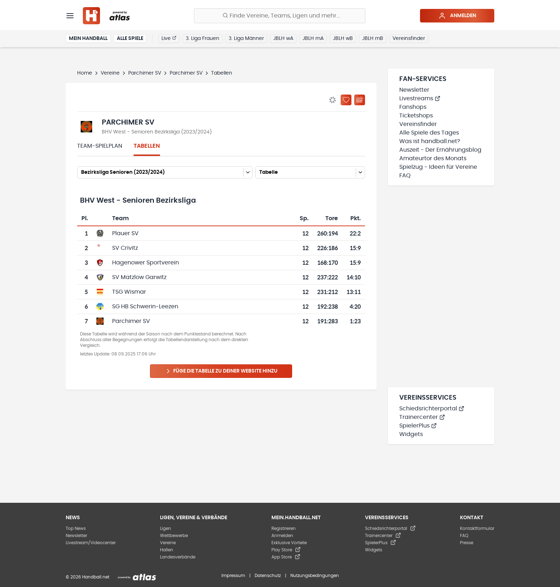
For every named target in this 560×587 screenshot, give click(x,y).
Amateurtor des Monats (432, 158)
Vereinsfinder (408, 38)
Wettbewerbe (174, 535)
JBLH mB (372, 38)
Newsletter (414, 90)
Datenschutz (268, 575)
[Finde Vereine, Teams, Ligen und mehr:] (279, 15)
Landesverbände (177, 557)
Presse (466, 543)
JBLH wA (283, 38)
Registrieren (283, 528)
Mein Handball (88, 38)
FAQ (405, 175)
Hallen (166, 550)
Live (168, 38)
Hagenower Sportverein (145, 262)
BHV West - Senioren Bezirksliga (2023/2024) (157, 132)
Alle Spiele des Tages (429, 133)
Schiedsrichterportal (431, 408)
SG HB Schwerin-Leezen (145, 306)
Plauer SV (125, 233)
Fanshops (412, 107)
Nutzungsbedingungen (314, 575)
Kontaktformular (477, 528)
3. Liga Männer (246, 38)
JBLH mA (313, 38)
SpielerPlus (418, 425)
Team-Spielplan (99, 146)
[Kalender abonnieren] (359, 100)
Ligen (165, 528)
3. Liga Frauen (202, 38)
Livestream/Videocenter (91, 543)
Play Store (286, 550)
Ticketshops (416, 115)
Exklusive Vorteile (289, 543)
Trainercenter (422, 417)
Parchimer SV (144, 73)
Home (84, 73)
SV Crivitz (125, 248)
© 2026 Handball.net (87, 577)
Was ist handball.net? (429, 141)
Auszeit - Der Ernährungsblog (440, 150)
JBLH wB (343, 38)
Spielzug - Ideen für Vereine (438, 167)
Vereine (110, 73)
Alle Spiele (130, 38)
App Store (285, 557)
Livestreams (419, 98)
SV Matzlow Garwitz (139, 277)
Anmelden (457, 15)
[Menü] (70, 15)
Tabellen (147, 146)
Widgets (411, 434)
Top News (76, 528)
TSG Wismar (129, 292)
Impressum (233, 575)
